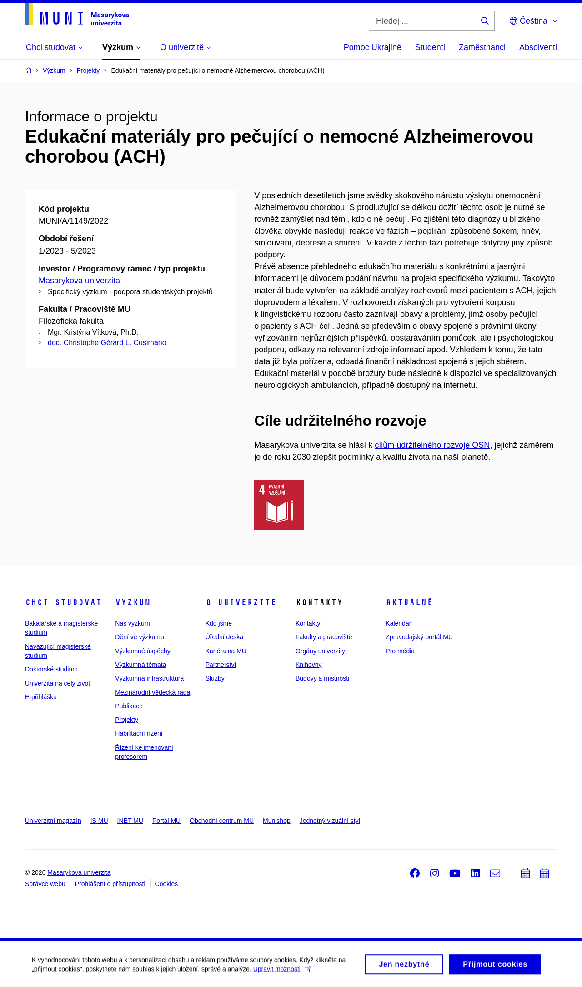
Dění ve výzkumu (139, 637)
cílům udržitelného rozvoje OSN (432, 445)
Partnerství (221, 664)
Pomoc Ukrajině (372, 47)
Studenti (430, 47)
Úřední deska (224, 637)
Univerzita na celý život (57, 683)
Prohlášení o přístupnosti (110, 883)
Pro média (400, 651)
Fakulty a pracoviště (324, 637)
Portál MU (166, 820)
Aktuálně (409, 602)
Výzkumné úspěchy (142, 651)
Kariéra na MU (226, 651)
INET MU (130, 820)
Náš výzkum (132, 623)
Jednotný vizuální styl (330, 820)
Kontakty (308, 623)
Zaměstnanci (482, 47)
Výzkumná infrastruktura (149, 678)
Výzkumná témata (140, 664)
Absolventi (538, 47)
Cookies (166, 883)
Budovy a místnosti (322, 678)
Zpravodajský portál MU (419, 637)
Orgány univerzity (320, 651)
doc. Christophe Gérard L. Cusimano (107, 342)
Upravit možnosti (282, 971)
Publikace (129, 706)
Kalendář (398, 623)
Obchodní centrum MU (222, 820)
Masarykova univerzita (79, 280)
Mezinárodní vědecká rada (152, 692)
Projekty (126, 719)
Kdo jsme (219, 623)
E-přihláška (41, 697)
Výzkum (133, 602)
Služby (215, 678)
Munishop (277, 820)
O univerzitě (241, 602)
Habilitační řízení (138, 733)
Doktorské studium (51, 669)
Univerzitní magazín (53, 820)
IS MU (99, 820)
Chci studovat (63, 602)
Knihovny (309, 664)
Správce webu (45, 883)
